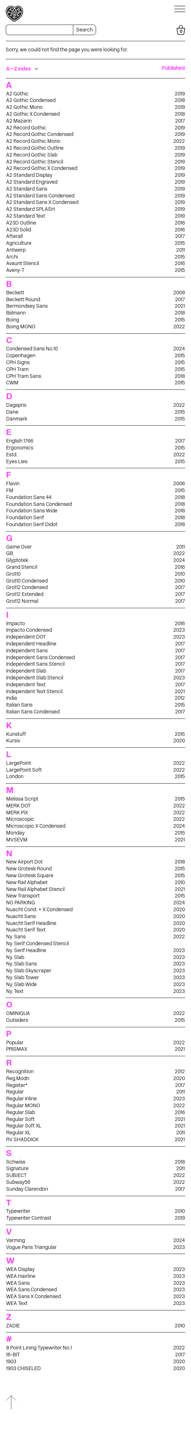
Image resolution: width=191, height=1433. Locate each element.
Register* (16, 1085)
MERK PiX (17, 813)
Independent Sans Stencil (35, 664)
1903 (11, 1362)
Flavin (12, 484)
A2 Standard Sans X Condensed (42, 202)
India (11, 698)
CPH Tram (17, 369)
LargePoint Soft (24, 770)
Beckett (15, 293)
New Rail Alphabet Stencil (35, 889)
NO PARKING (20, 903)
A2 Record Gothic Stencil (34, 162)
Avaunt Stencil (22, 263)
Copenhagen (20, 356)
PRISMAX (16, 1049)
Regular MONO (23, 1106)
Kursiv (13, 741)
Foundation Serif (25, 518)
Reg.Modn (17, 1079)
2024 (179, 349)
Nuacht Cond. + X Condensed (39, 910)
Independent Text (25, 685)
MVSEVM (16, 840)
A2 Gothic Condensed (31, 100)
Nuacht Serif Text (25, 930)
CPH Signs (18, 363)
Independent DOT (26, 637)
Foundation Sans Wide (31, 511)
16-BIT (13, 1355)
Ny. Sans (16, 937)
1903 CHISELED (23, 1369)
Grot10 (13, 574)
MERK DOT (18, 806)
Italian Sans (19, 705)
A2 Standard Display (29, 175)
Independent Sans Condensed (40, 658)
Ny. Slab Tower (22, 978)
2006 (179, 484)
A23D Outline (21, 223)
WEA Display (20, 1269)
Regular (15, 1092)
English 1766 (19, 441)
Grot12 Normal (22, 601)
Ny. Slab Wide (21, 985)
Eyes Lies (16, 462)
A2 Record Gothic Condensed (39, 134)
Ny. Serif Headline (26, 951)
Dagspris (16, 405)
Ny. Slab (15, 957)
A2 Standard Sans (26, 189)
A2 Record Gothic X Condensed (41, 168)
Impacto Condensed (29, 630)
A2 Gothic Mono (24, 107)
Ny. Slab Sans (21, 964)
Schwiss (15, 1162)
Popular (14, 1043)
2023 (179, 630)
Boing (12, 320)
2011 (180, 250)
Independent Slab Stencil (34, 678)
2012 (180, 698)
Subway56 (18, 1182)
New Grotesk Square (29, 876)
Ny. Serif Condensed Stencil (37, 944)
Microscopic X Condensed (35, 826)
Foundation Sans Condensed (39, 504)
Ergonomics (19, 448)
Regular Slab (20, 1113)
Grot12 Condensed (27, 587)
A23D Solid (18, 230)
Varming (15, 1241)
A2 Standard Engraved (31, 182)
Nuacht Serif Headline (31, 923)
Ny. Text (14, 991)
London (14, 777)
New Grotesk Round (29, 869)
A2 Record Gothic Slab (31, 155)
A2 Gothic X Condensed (33, 114)
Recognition (20, 1072)
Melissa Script (22, 799)
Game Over (19, 547)
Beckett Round (23, 300)
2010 (180, 574)
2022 (179, 141)
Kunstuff (16, 734)
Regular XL (18, 1133)
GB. (10, 553)
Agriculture (18, 243)
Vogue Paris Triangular (31, 1247)
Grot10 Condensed (27, 581)
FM (9, 491)
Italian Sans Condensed (33, 712)
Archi (12, 257)
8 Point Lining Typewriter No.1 (39, 1348)
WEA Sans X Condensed (33, 1297)
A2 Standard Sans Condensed (40, 196)
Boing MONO (20, 327)
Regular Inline (21, 1099)
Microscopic (20, 819)
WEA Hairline (20, 1276)
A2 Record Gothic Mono (33, 141)
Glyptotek (17, 560)
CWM (12, 383)
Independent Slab (26, 671)
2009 (179, 293)
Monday (15, 833)
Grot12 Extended (24, 594)
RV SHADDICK (22, 1140)
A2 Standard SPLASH (30, 209)
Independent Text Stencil (34, 692)
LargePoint (18, 763)
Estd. (11, 455)
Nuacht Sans (21, 917)
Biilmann (16, 313)
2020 (179, 741)
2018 (180, 100)
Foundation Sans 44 (29, 497)
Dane (12, 412)
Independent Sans (27, 651)
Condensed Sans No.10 (32, 349)
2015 (180, 243)
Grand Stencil (21, 567)
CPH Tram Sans (23, 376)
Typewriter (18, 1211)
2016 (180, 223)
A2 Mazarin (19, 121)
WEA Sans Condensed (31, 1290)
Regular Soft (20, 1119)
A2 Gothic (17, 94)
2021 (180, 306)
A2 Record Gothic (26, 128)
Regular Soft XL (24, 1126)
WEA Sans (18, 1283)
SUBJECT (16, 1175)
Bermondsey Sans (27, 306)
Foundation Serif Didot (31, 525)
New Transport (23, 896)
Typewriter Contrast (28, 1218)
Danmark (16, 419)
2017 (180, 121)
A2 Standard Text (25, 216)
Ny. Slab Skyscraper (28, 971)
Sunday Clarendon (27, 1189)
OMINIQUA (18, 1013)
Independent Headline (31, 644)
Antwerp (16, 250)
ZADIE (13, 1326)
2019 (180, 94)
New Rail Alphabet (27, 883)
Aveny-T (15, 270)
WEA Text (16, 1303)
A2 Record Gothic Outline (35, 148)
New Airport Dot (24, 862)
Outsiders (17, 1020)
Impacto (15, 624)
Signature (17, 1169)
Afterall (14, 236)
